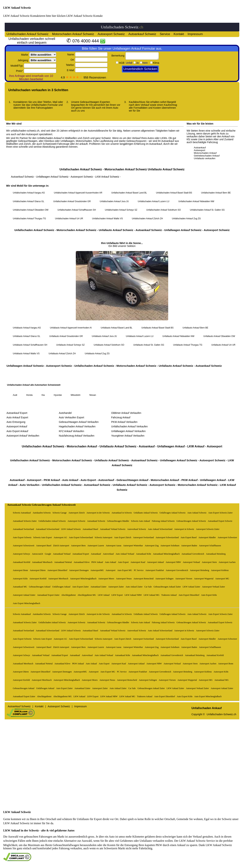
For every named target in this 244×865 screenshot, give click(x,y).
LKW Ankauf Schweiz (17, 7)
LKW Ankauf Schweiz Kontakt (84, 15)
